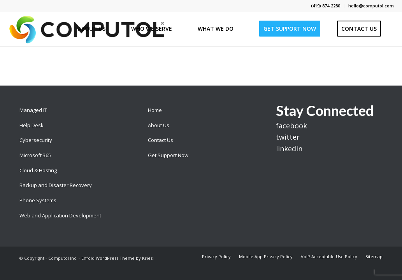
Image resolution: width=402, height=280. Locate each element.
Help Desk (31, 125)
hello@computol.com (371, 6)
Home (155, 110)
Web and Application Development (60, 215)
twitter (288, 137)
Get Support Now (168, 155)
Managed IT (33, 110)
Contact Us (160, 140)
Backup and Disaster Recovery (55, 185)
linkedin (289, 148)
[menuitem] (325, 6)
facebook (291, 125)
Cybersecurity (35, 140)
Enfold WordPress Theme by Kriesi (117, 258)
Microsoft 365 (35, 155)
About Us (158, 125)
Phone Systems (37, 200)
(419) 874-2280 (325, 6)
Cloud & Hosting (38, 170)
